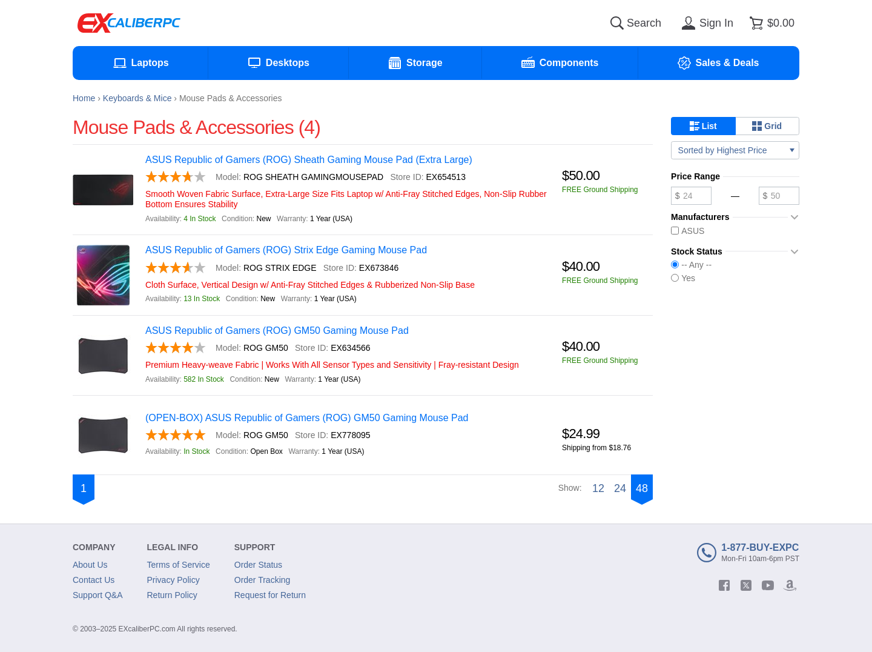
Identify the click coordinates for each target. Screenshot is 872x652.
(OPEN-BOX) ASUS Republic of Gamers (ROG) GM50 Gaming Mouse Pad (307, 418)
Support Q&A (98, 595)
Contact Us (93, 580)
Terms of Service (178, 565)
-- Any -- (691, 265)
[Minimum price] (691, 196)
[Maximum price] (779, 196)
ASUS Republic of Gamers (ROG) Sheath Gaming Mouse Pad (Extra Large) (308, 160)
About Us (90, 565)
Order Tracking (262, 580)
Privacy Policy (173, 580)
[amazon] (789, 585)
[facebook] (724, 585)
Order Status (258, 565)
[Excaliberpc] (129, 23)
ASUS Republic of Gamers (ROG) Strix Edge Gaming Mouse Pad (286, 250)
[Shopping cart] (769, 23)
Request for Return (270, 595)
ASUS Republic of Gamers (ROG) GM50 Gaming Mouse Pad (277, 330)
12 (598, 488)
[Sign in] (705, 23)
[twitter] (746, 585)
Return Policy (172, 595)
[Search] (617, 23)
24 (620, 488)
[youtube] (768, 585)
